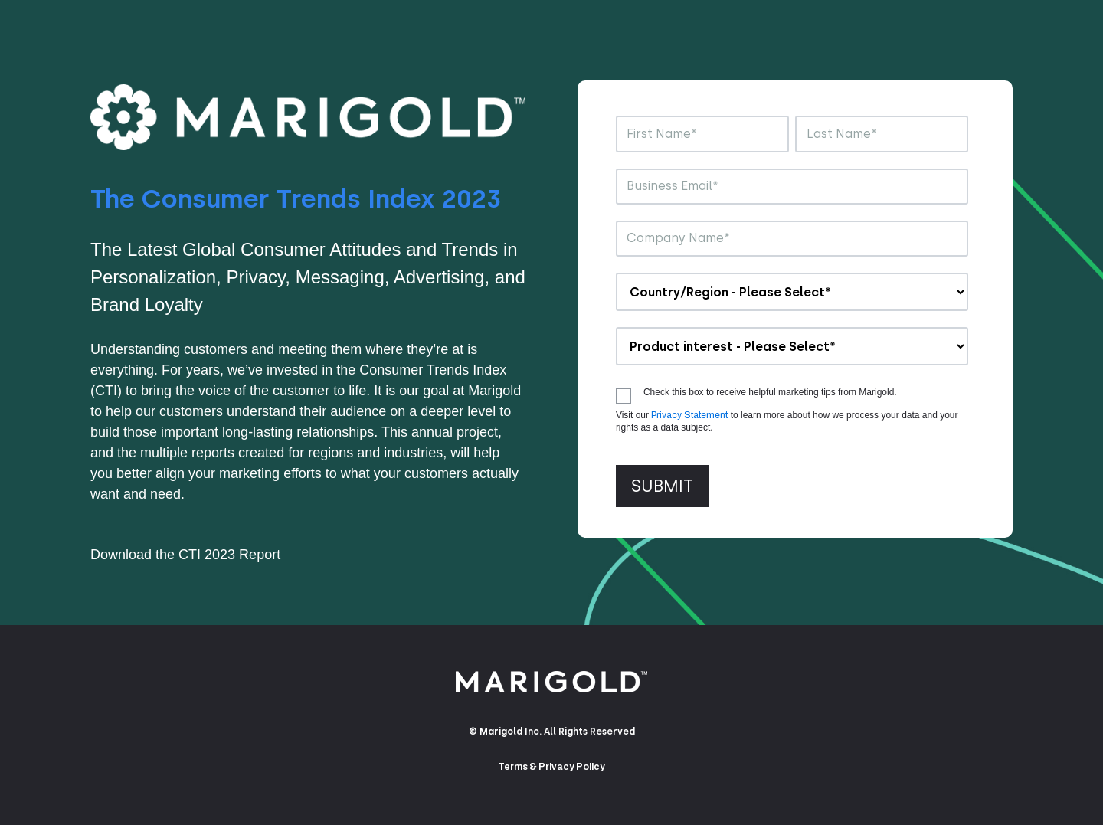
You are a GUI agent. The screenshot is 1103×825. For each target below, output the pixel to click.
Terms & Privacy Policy (551, 766)
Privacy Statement (689, 415)
